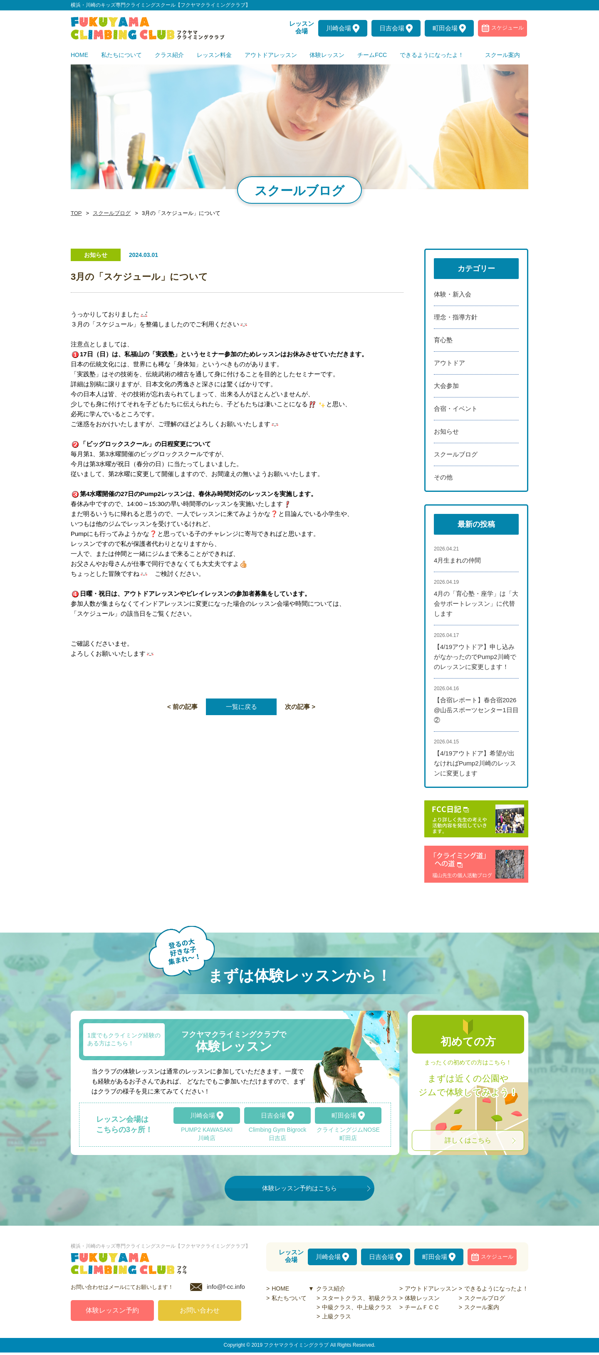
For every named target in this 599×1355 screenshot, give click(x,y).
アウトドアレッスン (431, 1288)
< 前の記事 (182, 706)
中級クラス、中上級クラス (357, 1307)
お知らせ (446, 431)
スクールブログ (109, 213)
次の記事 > (300, 706)
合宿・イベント (456, 408)
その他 (443, 477)
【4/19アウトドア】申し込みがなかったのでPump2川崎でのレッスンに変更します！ (475, 656)
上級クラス (336, 1316)
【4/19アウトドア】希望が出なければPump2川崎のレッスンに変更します (475, 763)
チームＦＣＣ (422, 1307)
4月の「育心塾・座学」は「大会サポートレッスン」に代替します (476, 603)
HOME (280, 1288)
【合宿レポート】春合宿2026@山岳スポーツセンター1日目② (476, 709)
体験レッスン (422, 1298)
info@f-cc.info (226, 1289)
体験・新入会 (452, 294)
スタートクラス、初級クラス (360, 1298)
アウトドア (449, 362)
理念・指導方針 (456, 317)
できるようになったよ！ (496, 1288)
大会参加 (446, 385)
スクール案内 (481, 1307)
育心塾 (443, 339)
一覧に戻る (241, 706)
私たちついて (289, 1298)
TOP (76, 213)
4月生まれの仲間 (457, 560)
